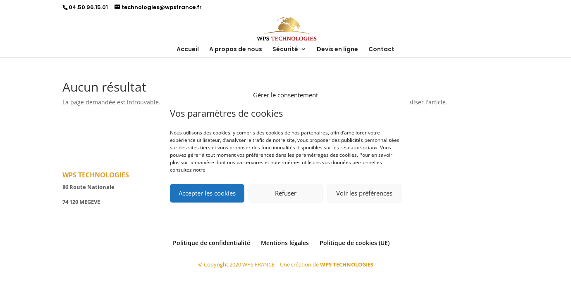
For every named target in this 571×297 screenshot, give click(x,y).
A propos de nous (235, 49)
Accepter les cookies (207, 193)
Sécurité (285, 49)
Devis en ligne (337, 49)
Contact (381, 49)
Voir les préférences (364, 193)
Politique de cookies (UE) (354, 243)
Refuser (285, 193)
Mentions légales (285, 243)
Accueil (188, 49)
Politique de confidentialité (211, 243)
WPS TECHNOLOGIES (346, 264)
